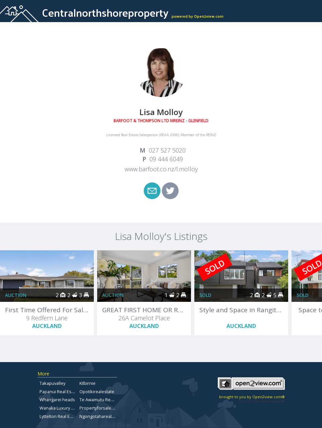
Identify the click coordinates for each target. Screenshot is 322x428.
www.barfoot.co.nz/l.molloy (161, 169)
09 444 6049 (166, 159)
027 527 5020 (167, 150)
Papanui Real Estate (59, 392)
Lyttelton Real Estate (60, 416)
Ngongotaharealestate (101, 416)
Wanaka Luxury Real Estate (66, 408)
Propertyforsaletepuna (102, 408)
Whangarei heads (57, 400)
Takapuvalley (52, 383)
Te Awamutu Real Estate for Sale (111, 400)
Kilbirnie (87, 383)
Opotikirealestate (96, 392)
